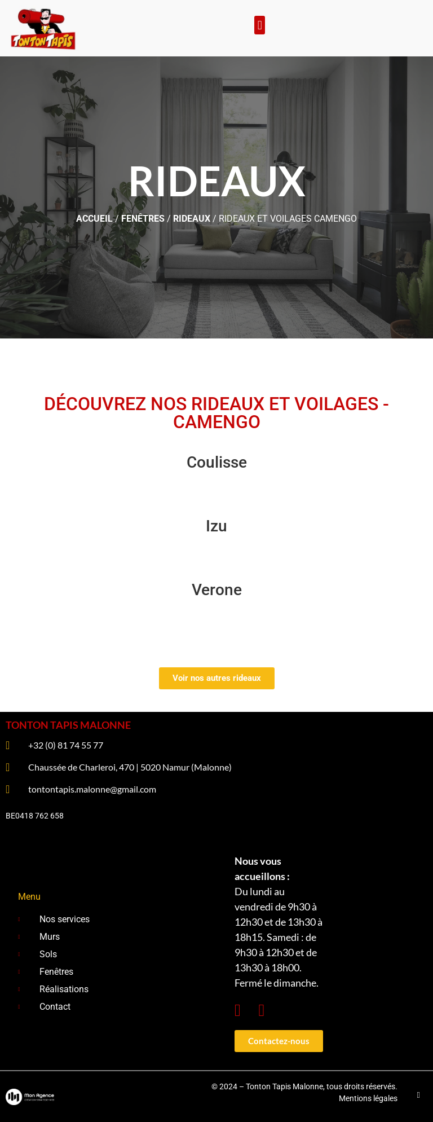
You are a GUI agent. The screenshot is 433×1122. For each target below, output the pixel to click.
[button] (259, 25)
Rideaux (191, 218)
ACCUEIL (94, 218)
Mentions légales (368, 1098)
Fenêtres (143, 218)
